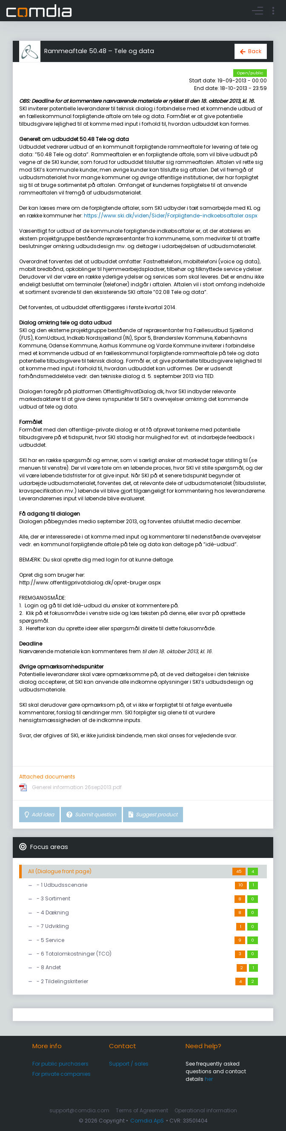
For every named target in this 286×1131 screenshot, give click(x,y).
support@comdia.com (79, 1110)
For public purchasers (60, 1063)
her (209, 1079)
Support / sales (129, 1063)
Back (254, 51)
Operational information (205, 1110)
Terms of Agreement (142, 1110)
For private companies (61, 1073)
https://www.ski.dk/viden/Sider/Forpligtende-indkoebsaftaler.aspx (170, 215)
